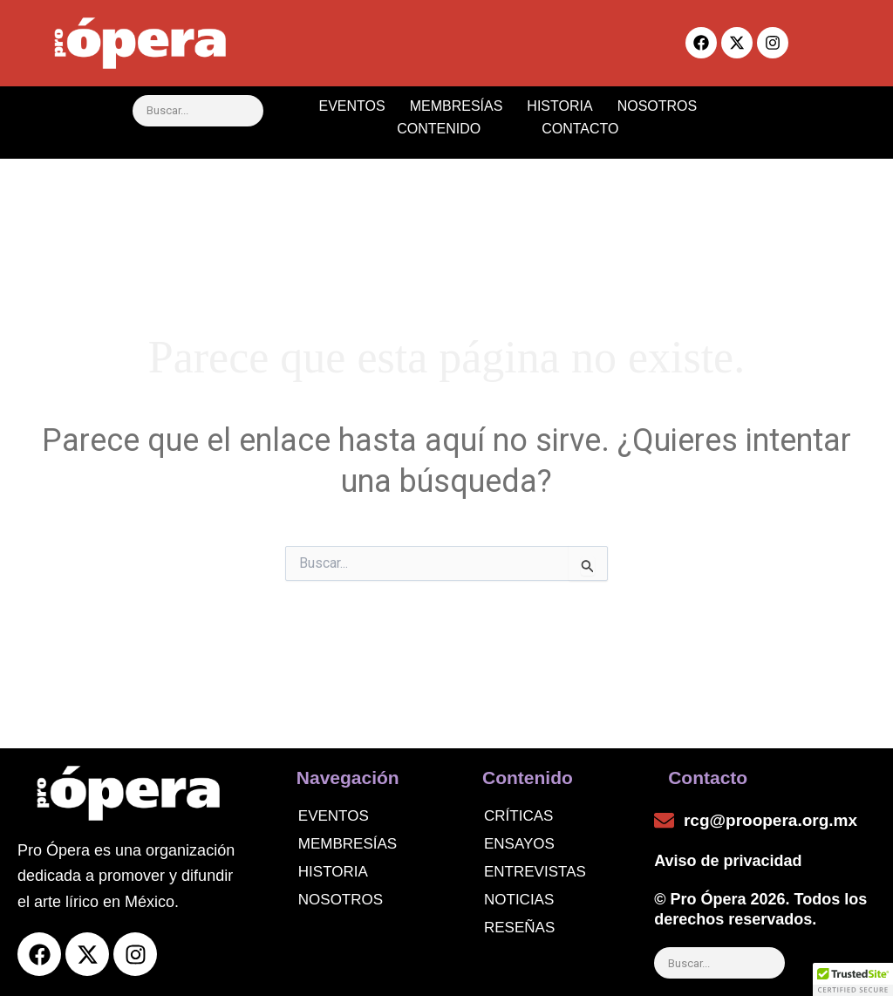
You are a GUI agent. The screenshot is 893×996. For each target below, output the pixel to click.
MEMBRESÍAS (456, 106)
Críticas (518, 816)
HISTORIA (559, 106)
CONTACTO (580, 128)
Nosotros (340, 899)
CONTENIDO (454, 128)
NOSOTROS (657, 106)
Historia (333, 871)
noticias (519, 899)
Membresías (347, 844)
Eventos (333, 816)
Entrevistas (535, 871)
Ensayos (519, 844)
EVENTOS (351, 106)
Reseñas (519, 927)
